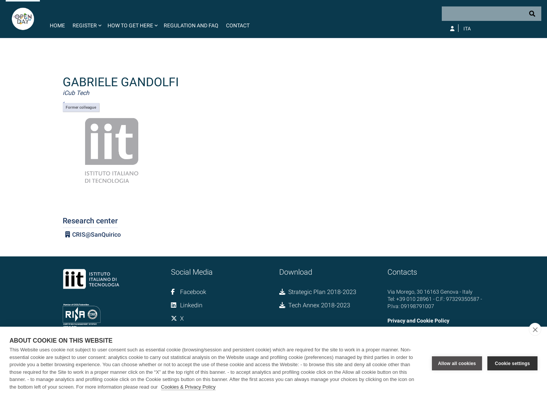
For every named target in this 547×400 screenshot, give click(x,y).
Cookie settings (512, 363)
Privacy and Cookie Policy (418, 321)
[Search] (491, 13)
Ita (467, 29)
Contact (238, 25)
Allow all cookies (457, 363)
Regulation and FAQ (191, 25)
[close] (535, 329)
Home (57, 25)
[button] (86, 19)
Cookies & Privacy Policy (188, 387)
